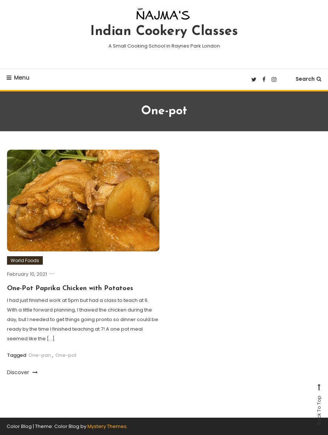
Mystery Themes (107, 426)
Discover (22, 372)
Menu (18, 77)
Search (308, 79)
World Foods (25, 260)
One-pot (65, 355)
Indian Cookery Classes (164, 31)
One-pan (39, 355)
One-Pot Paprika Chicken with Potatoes (70, 288)
